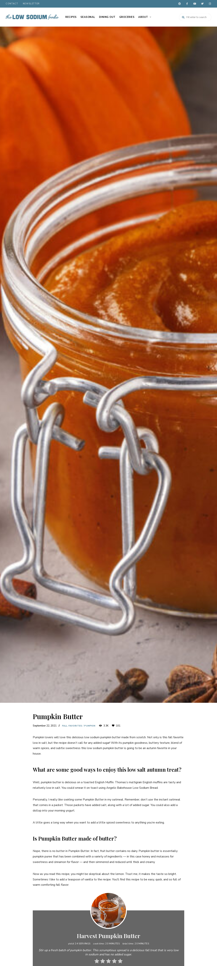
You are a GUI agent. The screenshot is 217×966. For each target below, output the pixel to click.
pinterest (179, 4)
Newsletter (31, 3)
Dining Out (107, 17)
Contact (12, 3)
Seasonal (87, 17)
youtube (194, 4)
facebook (187, 4)
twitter (202, 4)
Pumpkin (89, 725)
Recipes (71, 17)
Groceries (127, 17)
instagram (210, 4)
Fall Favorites (72, 725)
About (143, 17)
